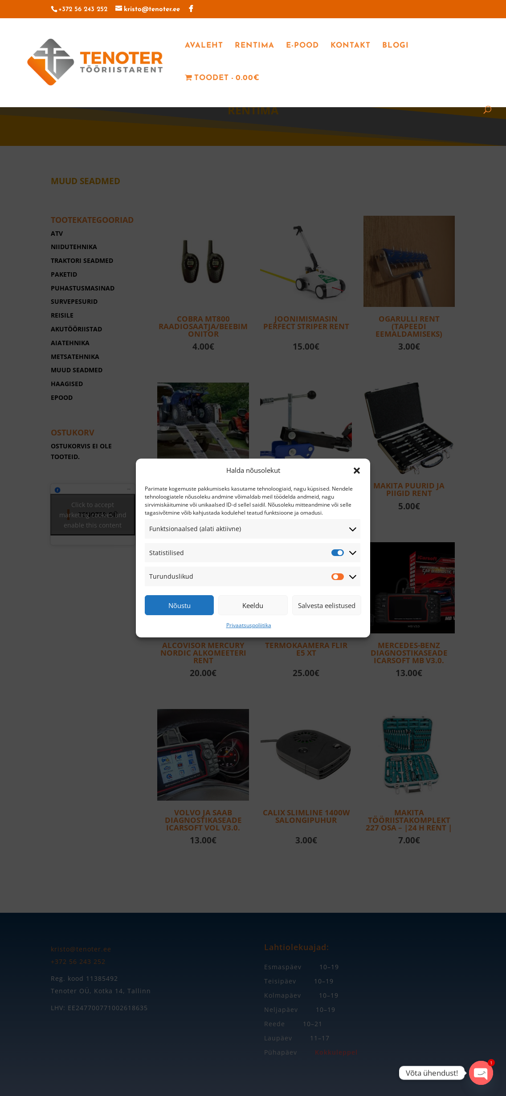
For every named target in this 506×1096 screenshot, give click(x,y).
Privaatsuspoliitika (248, 625)
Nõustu (179, 605)
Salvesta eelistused (326, 605)
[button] (356, 470)
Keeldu (252, 605)
